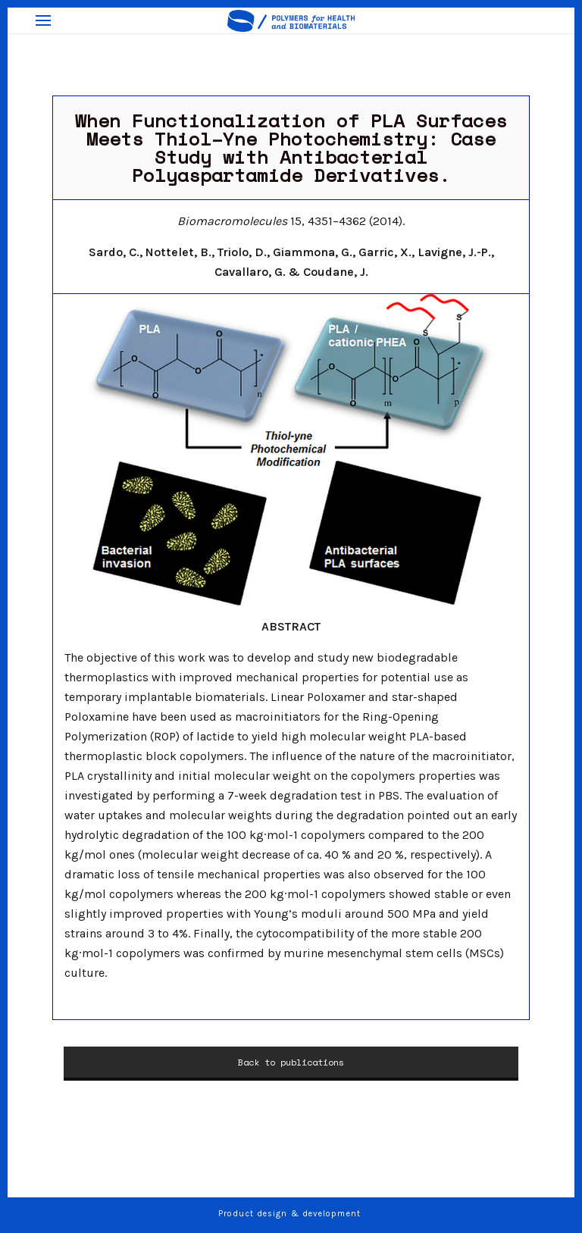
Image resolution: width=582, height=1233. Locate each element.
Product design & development (291, 1214)
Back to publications (291, 1062)
